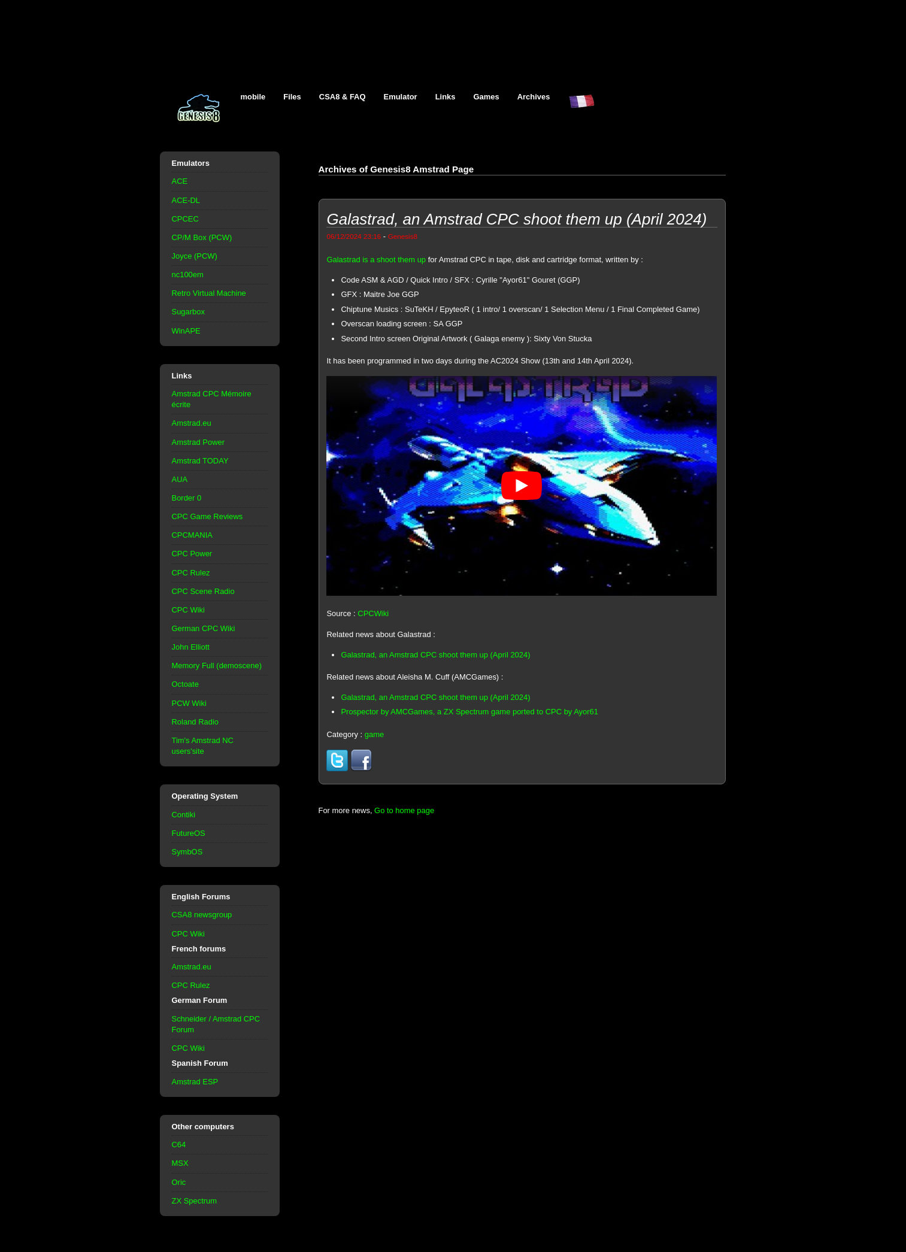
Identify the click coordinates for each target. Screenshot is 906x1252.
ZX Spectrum (194, 1200)
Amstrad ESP (195, 1081)
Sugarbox (188, 311)
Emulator (400, 96)
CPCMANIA (192, 534)
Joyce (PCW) (194, 255)
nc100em (188, 274)
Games (486, 96)
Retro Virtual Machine (209, 293)
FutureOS (188, 833)
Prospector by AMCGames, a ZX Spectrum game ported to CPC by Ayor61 (469, 711)
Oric (179, 1182)
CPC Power (192, 553)
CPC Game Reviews (207, 516)
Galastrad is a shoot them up (376, 259)
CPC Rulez (191, 572)
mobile (253, 96)
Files (292, 96)
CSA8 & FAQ (342, 96)
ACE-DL (186, 200)
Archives (533, 96)
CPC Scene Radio (203, 591)
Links (445, 96)
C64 (179, 1144)
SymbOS (187, 851)
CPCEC (185, 218)
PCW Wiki (189, 703)
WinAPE (186, 330)
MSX (180, 1163)
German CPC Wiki (203, 628)
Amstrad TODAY (200, 460)
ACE (180, 181)
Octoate (185, 684)
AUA (180, 479)
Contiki (184, 814)
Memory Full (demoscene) (217, 665)
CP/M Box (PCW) (202, 237)
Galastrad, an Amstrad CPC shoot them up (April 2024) (435, 654)
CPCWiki (373, 613)
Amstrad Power (198, 442)
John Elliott (191, 646)
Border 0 (187, 497)
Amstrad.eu (191, 423)
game (374, 734)
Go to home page (404, 810)
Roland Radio (195, 721)
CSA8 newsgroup (202, 914)
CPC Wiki (188, 609)
